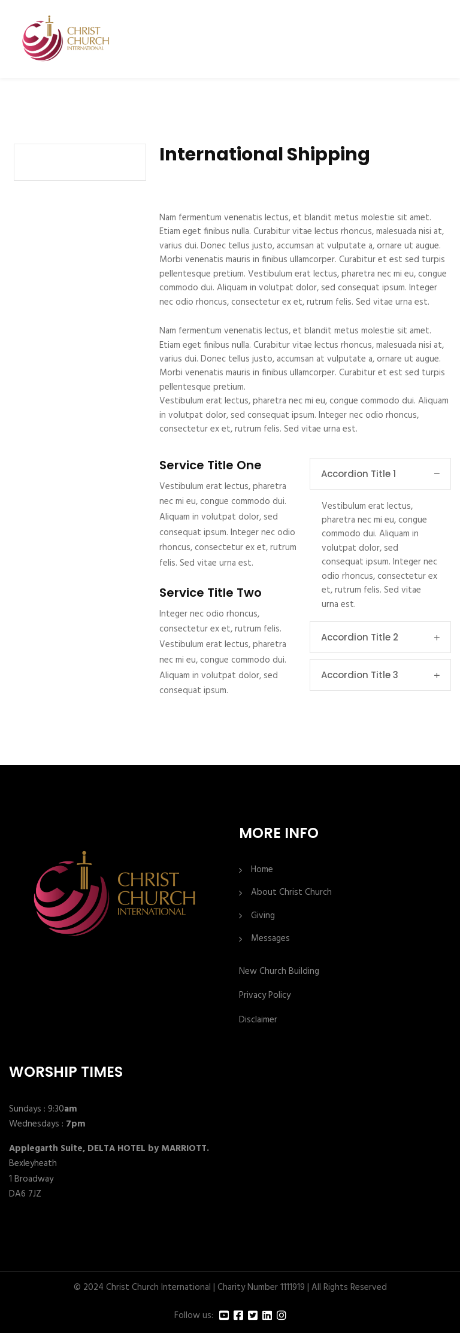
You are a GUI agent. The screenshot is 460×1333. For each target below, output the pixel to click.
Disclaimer (258, 1020)
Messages (270, 939)
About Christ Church (291, 893)
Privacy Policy (264, 995)
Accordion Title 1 (380, 473)
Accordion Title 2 (380, 637)
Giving (263, 916)
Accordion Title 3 (380, 675)
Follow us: (193, 1316)
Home (262, 870)
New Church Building (279, 971)
